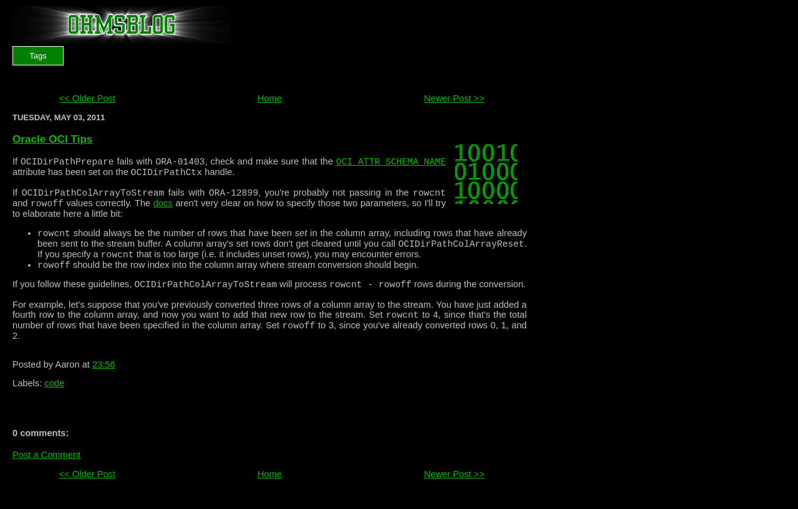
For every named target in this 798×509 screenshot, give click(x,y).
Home (269, 98)
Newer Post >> (454, 98)
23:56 (103, 385)
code (54, 404)
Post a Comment (46, 475)
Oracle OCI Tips (52, 139)
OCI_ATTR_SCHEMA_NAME (391, 162)
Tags (37, 55)
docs (163, 211)
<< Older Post (87, 98)
